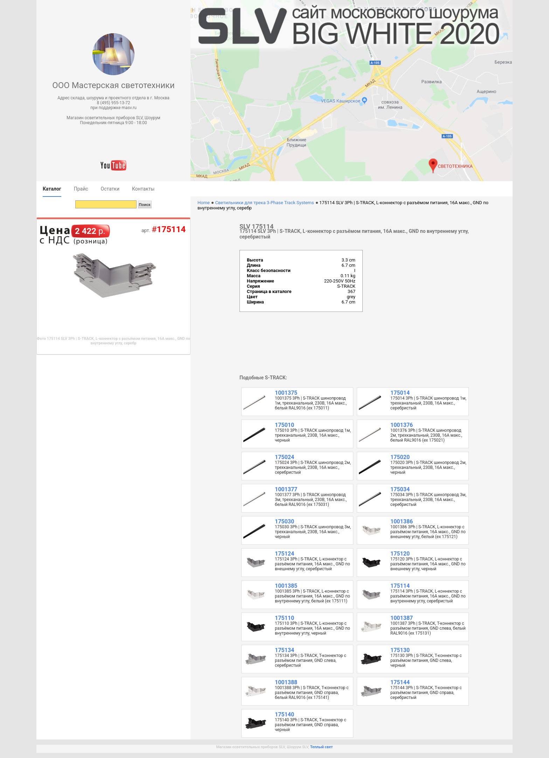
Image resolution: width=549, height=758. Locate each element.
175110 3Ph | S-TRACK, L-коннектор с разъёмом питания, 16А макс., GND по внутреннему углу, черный (312, 628)
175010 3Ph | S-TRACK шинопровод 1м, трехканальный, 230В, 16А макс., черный (313, 435)
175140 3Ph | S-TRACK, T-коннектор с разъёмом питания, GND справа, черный (310, 724)
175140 (284, 714)
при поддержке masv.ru (113, 107)
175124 (284, 553)
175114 (400, 585)
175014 (400, 392)
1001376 (401, 425)
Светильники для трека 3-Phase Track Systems (264, 202)
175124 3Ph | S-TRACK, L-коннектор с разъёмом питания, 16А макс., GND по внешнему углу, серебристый (312, 564)
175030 (284, 521)
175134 (284, 650)
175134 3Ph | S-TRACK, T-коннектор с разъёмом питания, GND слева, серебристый (310, 660)
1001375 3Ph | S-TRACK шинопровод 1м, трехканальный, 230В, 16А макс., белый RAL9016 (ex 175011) (311, 403)
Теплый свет (321, 747)
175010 (284, 425)
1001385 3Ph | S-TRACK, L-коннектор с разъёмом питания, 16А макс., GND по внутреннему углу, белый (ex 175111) (312, 596)
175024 (284, 457)
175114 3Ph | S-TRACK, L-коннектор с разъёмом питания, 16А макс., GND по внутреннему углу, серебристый (428, 596)
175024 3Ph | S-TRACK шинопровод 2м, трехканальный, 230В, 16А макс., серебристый (313, 467)
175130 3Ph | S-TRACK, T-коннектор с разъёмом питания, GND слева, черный (426, 660)
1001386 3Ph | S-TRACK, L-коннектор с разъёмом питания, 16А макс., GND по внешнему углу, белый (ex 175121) (428, 531)
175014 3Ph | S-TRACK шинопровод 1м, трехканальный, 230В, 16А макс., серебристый (428, 403)
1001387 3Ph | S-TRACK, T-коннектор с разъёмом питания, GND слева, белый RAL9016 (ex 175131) (428, 628)
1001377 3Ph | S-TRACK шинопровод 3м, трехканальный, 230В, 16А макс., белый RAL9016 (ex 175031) (311, 499)
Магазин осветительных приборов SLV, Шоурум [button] (113, 117)
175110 (284, 618)
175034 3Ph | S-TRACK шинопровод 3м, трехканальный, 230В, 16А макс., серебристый (428, 499)
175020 (400, 457)
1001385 (286, 585)
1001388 (286, 682)
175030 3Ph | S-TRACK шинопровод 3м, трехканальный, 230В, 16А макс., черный (313, 531)
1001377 (286, 489)
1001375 (286, 392)
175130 (400, 650)
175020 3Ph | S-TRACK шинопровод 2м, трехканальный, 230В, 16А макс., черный (428, 467)
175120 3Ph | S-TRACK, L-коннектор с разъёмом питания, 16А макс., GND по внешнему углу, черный (428, 564)
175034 (400, 489)
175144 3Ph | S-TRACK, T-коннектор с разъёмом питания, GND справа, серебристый (426, 692)
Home (203, 202)
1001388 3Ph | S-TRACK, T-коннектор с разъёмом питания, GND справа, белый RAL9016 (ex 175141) (312, 692)
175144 (400, 682)
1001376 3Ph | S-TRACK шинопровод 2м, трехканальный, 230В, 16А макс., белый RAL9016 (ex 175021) (426, 435)
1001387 (401, 618)
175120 (400, 553)
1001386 (401, 521)
